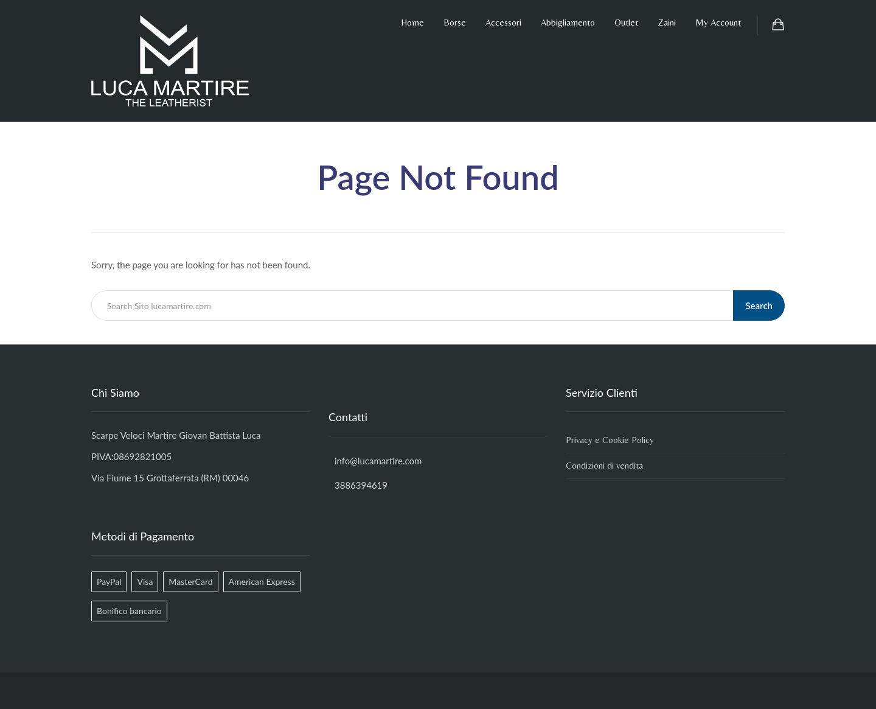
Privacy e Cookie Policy (610, 440)
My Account (718, 22)
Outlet (626, 22)
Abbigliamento (568, 22)
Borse (454, 22)
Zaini (667, 22)
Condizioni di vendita (604, 465)
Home (412, 22)
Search (759, 305)
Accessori (503, 22)
